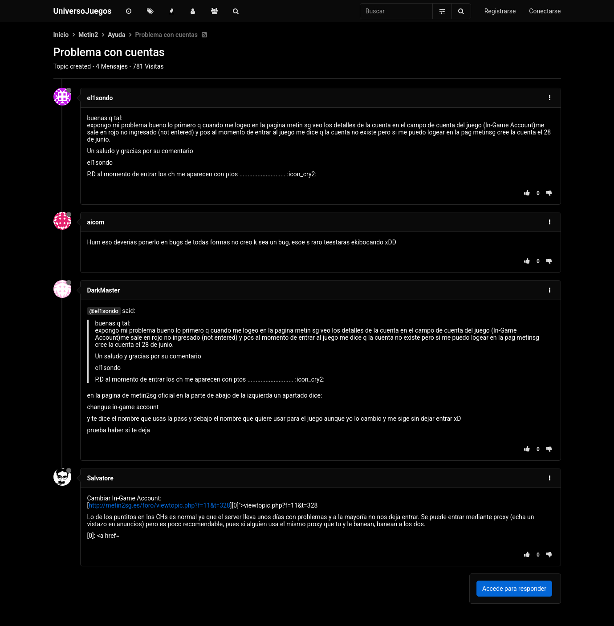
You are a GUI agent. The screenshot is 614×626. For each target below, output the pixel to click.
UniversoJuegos (82, 11)
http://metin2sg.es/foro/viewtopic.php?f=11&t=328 (159, 505)
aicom (96, 222)
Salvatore (100, 478)
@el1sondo (103, 311)
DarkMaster (103, 290)
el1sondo (100, 98)
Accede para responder (514, 588)
